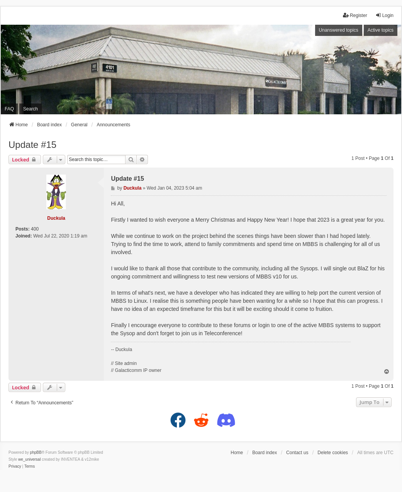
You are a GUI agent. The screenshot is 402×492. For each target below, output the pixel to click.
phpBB (36, 452)
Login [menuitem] (384, 15)
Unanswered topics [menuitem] (338, 30)
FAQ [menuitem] (9, 109)
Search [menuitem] (30, 109)
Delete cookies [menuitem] (332, 452)
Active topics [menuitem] (381, 30)
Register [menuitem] (355, 15)
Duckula (56, 218)
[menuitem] (14, 466)
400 (35, 229)
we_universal (29, 459)
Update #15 (32, 144)
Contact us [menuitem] (297, 452)
